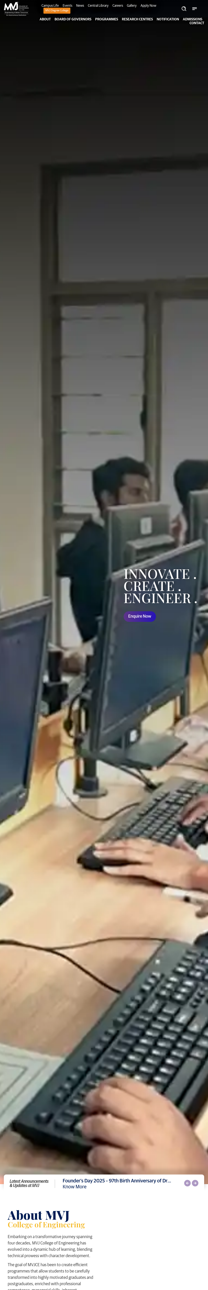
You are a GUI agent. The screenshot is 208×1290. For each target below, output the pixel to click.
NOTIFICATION (168, 19)
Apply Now (148, 5)
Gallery (132, 5)
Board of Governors (73, 19)
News (80, 5)
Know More (75, 1186)
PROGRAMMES (106, 19)
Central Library (98, 5)
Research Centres (137, 19)
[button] (187, 1183)
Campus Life (50, 5)
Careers (117, 5)
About (45, 19)
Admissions (192, 19)
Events (67, 5)
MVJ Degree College (56, 10)
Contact (197, 23)
